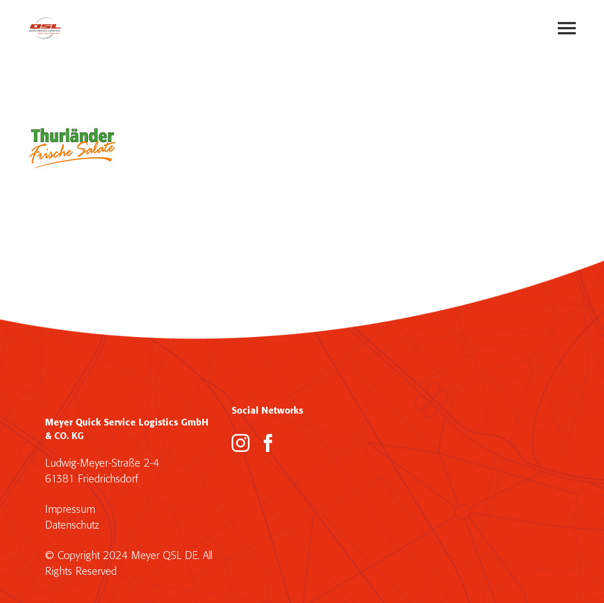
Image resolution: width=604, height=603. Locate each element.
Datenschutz (72, 525)
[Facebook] (268, 443)
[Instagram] (241, 443)
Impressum (70, 509)
